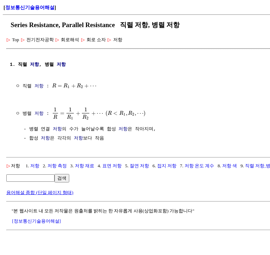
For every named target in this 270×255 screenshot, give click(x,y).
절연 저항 (139, 165)
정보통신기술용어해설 (29, 7)
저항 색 (229, 165)
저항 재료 (84, 165)
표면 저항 (112, 165)
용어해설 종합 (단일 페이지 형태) (39, 192)
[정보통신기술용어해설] (36, 221)
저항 (34, 65)
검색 (61, 178)
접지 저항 (166, 165)
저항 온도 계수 (199, 165)
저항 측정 (57, 165)
